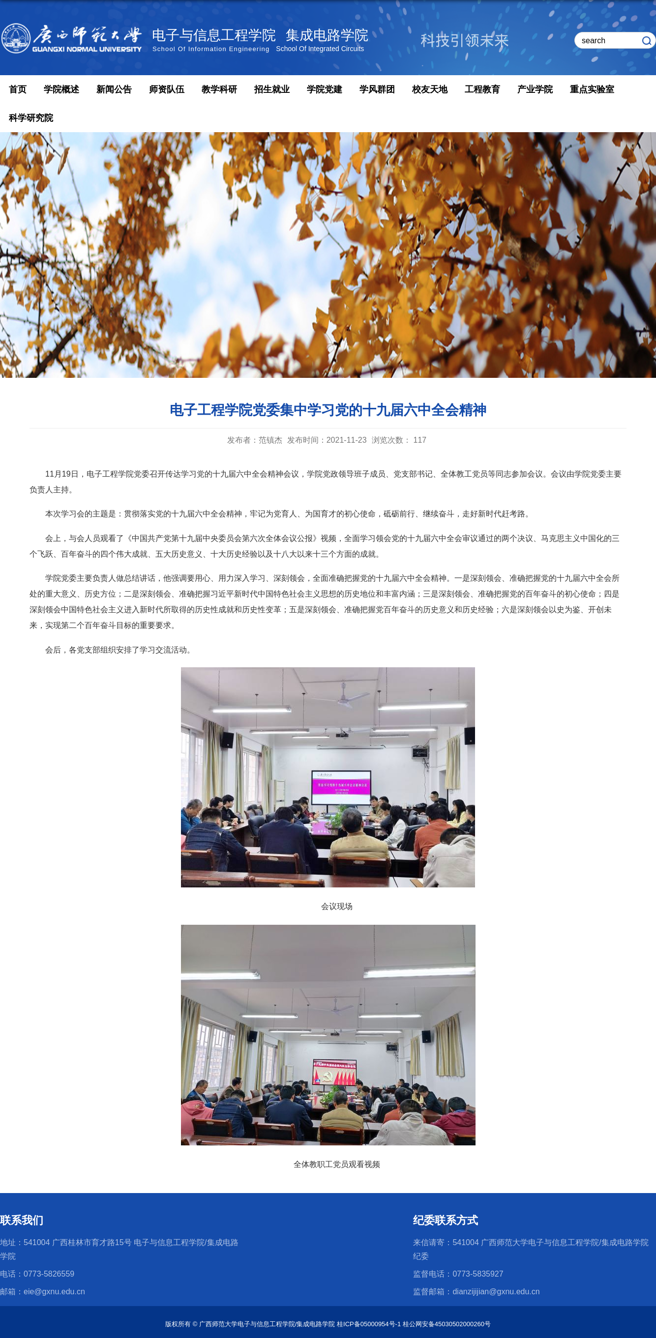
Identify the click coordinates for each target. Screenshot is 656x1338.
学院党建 (324, 89)
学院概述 (61, 89)
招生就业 (272, 89)
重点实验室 (592, 89)
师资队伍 (166, 89)
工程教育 (482, 89)
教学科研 (219, 89)
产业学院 (535, 89)
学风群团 (377, 89)
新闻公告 (114, 89)
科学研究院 (31, 118)
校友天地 (429, 89)
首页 (18, 89)
